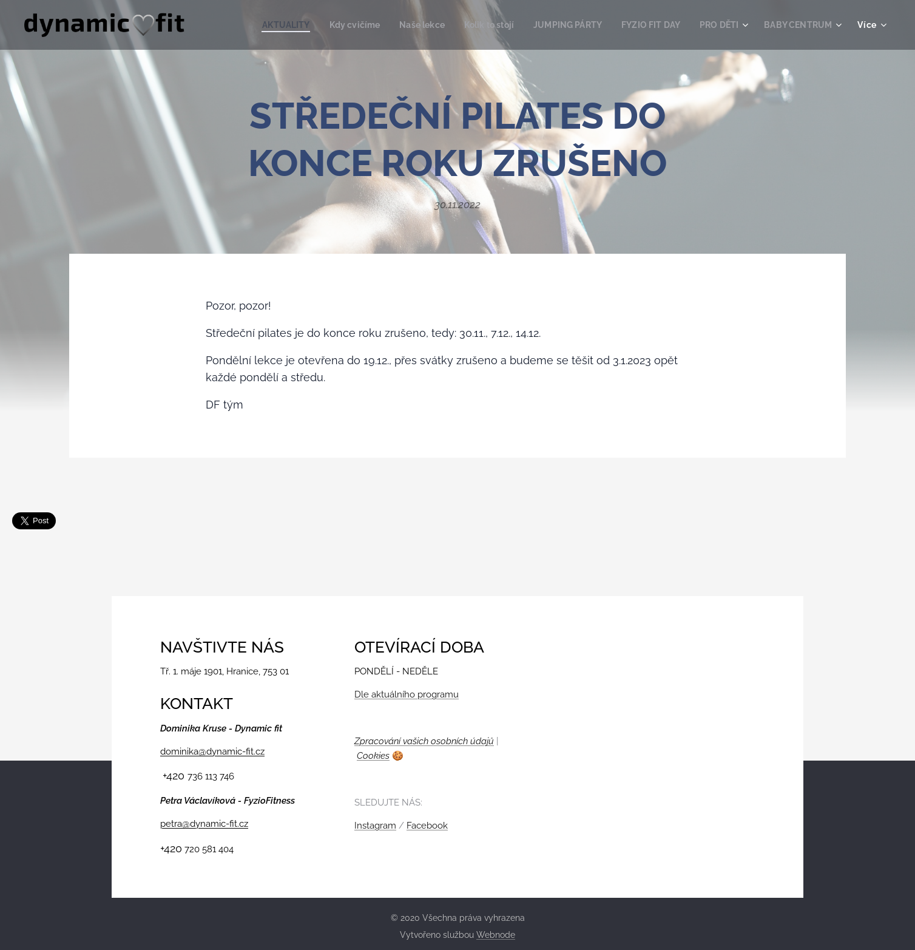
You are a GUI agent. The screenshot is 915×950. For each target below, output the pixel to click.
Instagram (375, 825)
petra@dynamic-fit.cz (204, 823)
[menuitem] (260, 25)
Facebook (427, 825)
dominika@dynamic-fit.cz (212, 750)
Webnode (495, 935)
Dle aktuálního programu (406, 694)
